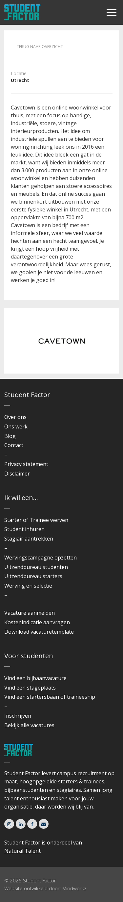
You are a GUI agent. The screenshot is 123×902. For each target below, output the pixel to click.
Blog (10, 436)
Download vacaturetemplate (39, 631)
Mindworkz (74, 888)
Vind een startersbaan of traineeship (49, 696)
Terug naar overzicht (40, 46)
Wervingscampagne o (31, 557)
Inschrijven (17, 715)
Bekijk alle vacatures (29, 725)
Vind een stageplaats (30, 687)
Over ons (15, 417)
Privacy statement (26, 464)
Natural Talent (22, 850)
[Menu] (111, 13)
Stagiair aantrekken (28, 538)
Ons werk (16, 426)
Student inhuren (24, 529)
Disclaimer (17, 473)
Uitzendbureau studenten (36, 567)
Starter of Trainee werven (36, 520)
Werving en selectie (28, 585)
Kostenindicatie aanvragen (37, 622)
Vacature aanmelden (29, 612)
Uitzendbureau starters (33, 576)
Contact (13, 445)
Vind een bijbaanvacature (35, 678)
